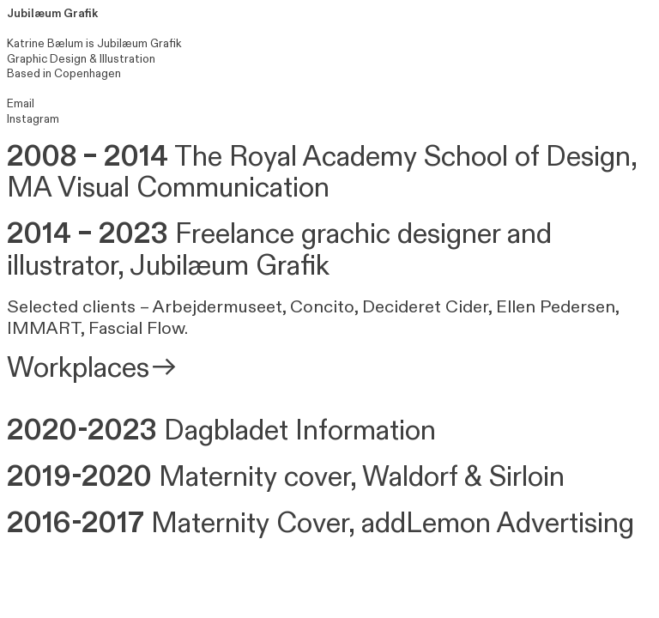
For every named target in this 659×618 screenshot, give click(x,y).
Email (20, 104)
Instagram (33, 119)
